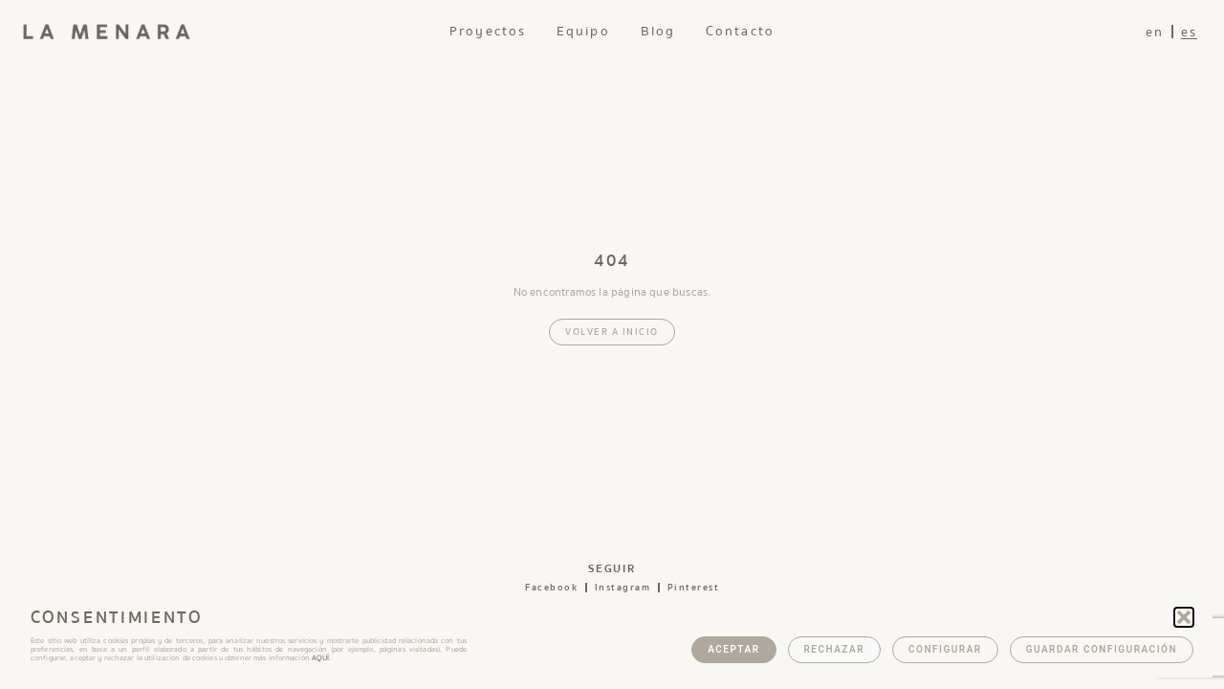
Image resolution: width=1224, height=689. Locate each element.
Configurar (945, 649)
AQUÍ (320, 658)
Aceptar (733, 649)
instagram (623, 587)
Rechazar (834, 649)
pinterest (693, 587)
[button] (1183, 617)
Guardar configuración (1101, 649)
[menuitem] (1155, 32)
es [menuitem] (1189, 32)
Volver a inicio (612, 332)
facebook (551, 587)
